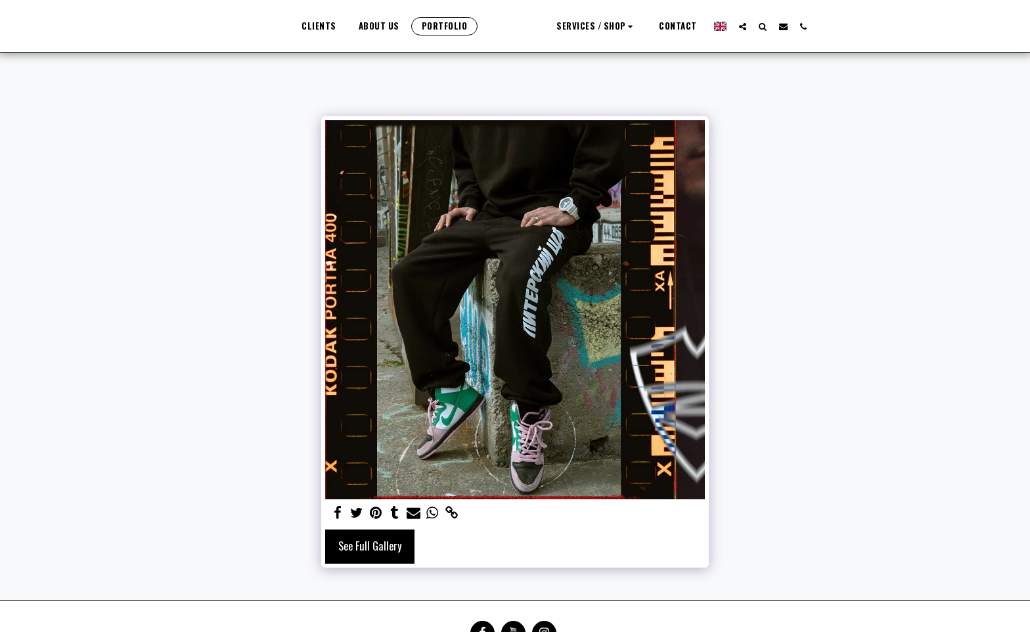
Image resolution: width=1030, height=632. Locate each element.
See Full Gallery (370, 545)
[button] (787, 26)
